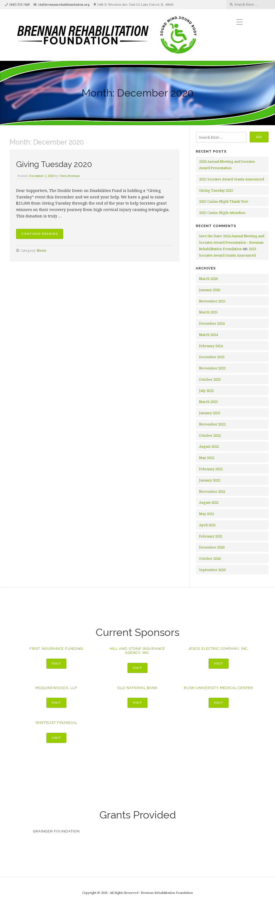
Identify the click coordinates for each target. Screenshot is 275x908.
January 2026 (209, 289)
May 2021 (206, 513)
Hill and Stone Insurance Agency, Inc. (137, 651)
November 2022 (212, 424)
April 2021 (207, 524)
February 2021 (211, 536)
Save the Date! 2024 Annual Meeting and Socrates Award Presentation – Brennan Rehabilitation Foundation (231, 242)
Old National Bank (137, 688)
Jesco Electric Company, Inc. (218, 649)
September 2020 (212, 569)
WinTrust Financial (56, 723)
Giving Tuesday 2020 (57, 164)
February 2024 (211, 345)
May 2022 (206, 457)
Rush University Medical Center (218, 688)
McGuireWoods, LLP (56, 688)
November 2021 (212, 491)
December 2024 (212, 323)
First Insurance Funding (56, 649)
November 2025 (212, 301)
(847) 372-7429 (19, 4)
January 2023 (209, 412)
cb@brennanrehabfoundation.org (64, 4)
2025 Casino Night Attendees (222, 212)
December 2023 (212, 356)
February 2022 (211, 468)
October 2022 (210, 435)
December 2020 (212, 547)
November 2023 (212, 368)
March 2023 (208, 401)
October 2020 (210, 558)
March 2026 (208, 278)
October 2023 (210, 379)
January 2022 (209, 480)
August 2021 (209, 502)
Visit (56, 663)
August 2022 (209, 446)
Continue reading (42, 234)
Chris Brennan (71, 176)
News (41, 250)
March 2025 (208, 312)
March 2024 (208, 334)
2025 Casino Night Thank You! (223, 201)
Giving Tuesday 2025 (216, 190)
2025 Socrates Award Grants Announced (231, 179)
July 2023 (206, 390)
